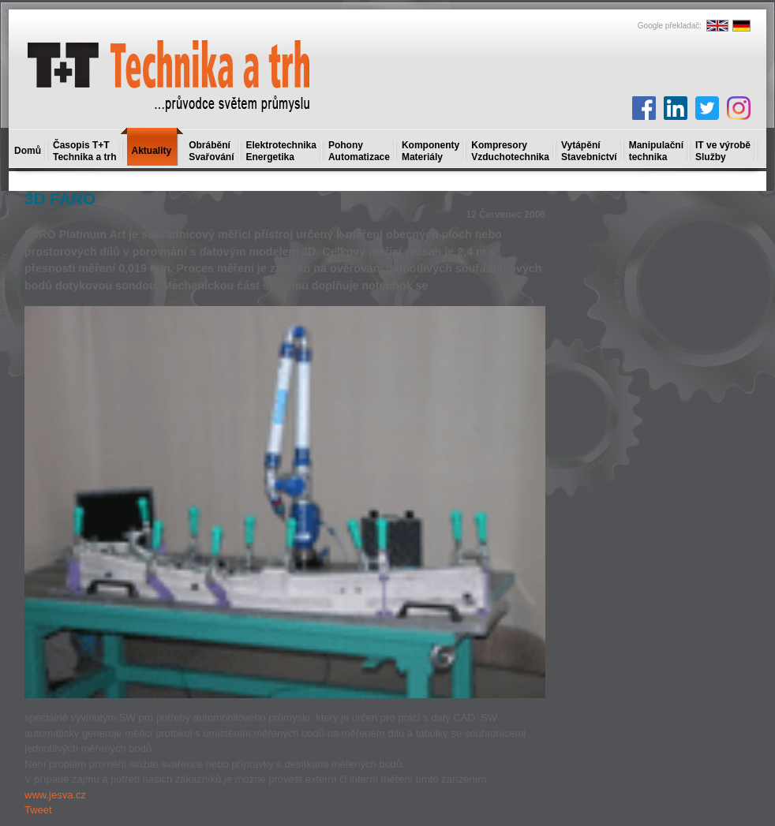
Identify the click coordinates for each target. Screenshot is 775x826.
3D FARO (59, 198)
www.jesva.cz (55, 795)
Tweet (38, 810)
